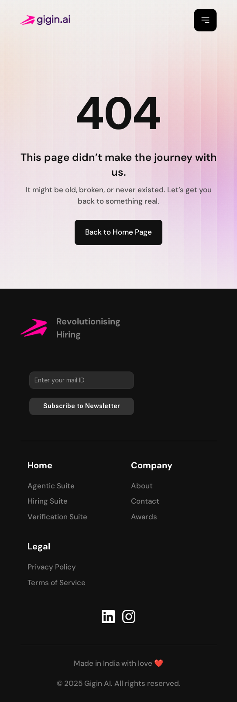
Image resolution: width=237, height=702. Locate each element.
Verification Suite (57, 516)
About (142, 486)
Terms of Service (56, 582)
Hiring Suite (47, 501)
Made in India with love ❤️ (118, 663)
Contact (145, 501)
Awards (144, 516)
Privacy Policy (51, 567)
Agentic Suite (51, 486)
